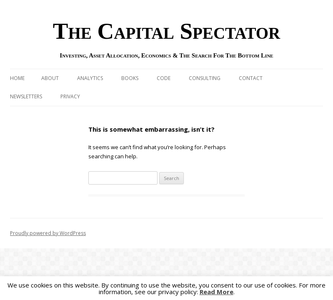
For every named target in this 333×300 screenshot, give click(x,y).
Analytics (90, 78)
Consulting (204, 78)
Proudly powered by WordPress (48, 233)
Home (17, 78)
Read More (216, 292)
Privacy (70, 96)
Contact (251, 78)
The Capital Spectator (166, 31)
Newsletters (26, 96)
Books (129, 78)
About (50, 78)
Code (163, 78)
